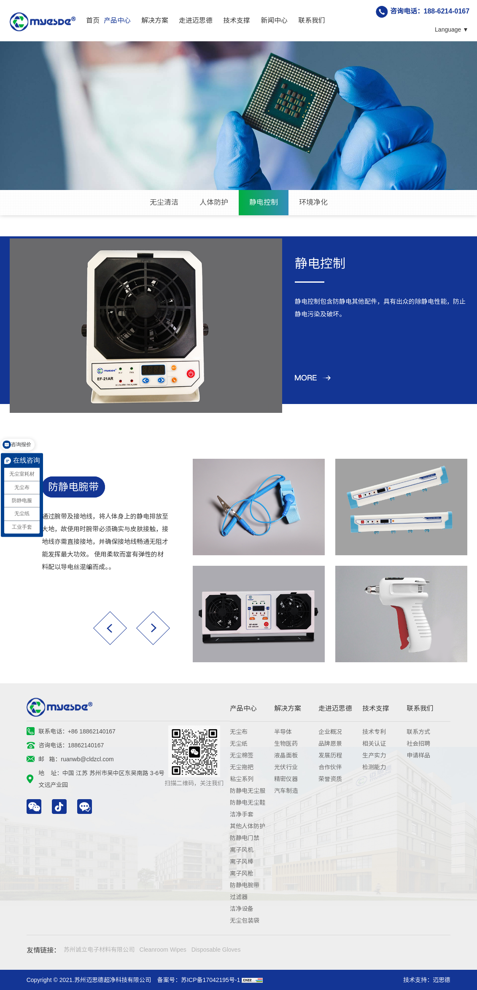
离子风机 (241, 849)
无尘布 (239, 731)
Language (448, 29)
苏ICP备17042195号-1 (210, 980)
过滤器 (239, 897)
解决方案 (154, 20)
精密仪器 (286, 779)
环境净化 (313, 202)
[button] (110, 628)
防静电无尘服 (247, 790)
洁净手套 (241, 814)
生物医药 (286, 743)
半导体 (283, 731)
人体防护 (213, 202)
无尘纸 (239, 743)
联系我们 (311, 20)
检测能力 (374, 767)
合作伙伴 (330, 767)
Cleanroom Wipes (163, 949)
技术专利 (374, 731)
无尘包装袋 (244, 920)
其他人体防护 (247, 826)
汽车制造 (286, 790)
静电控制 (263, 202)
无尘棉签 (241, 755)
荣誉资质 (330, 779)
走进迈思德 (196, 20)
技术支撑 (236, 20)
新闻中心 (274, 20)
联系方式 (418, 731)
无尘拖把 (241, 767)
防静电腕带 (73, 486)
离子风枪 (241, 873)
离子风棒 (241, 861)
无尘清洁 (164, 202)
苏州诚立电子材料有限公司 (99, 949)
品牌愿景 (330, 743)
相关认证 (374, 743)
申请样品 (418, 755)
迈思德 (441, 980)
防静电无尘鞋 (247, 802)
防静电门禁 (244, 838)
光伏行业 (286, 767)
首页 (93, 20)
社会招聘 (418, 743)
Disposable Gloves (216, 949)
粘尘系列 (241, 779)
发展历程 (330, 755)
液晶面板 (286, 755)
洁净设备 (241, 908)
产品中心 (117, 20)
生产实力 (374, 755)
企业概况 (330, 731)
